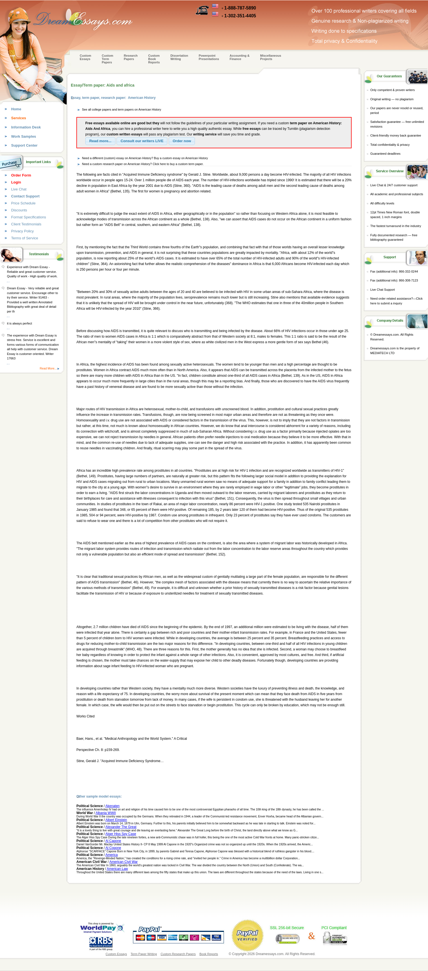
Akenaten (112, 806)
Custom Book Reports (154, 59)
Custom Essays (85, 57)
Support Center (24, 145)
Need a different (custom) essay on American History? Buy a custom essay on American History (145, 158)
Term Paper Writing (144, 954)
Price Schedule (23, 203)
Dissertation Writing (179, 57)
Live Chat (18, 189)
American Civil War (123, 862)
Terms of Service (24, 238)
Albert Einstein (116, 820)
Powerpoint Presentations (209, 57)
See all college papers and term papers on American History (121, 109)
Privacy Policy (22, 231)
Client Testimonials (26, 224)
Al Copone (113, 848)
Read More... (48, 368)
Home (16, 109)
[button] (100, 141)
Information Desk (26, 127)
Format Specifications (28, 217)
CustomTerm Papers (107, 59)
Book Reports (208, 954)
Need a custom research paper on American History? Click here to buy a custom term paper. (143, 164)
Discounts (19, 210)
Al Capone (113, 841)
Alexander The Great (120, 827)
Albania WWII (106, 813)
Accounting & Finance (240, 57)
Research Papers (131, 57)
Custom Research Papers (178, 954)
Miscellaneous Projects (270, 57)
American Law (117, 869)
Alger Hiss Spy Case (120, 834)
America (111, 855)
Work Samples (23, 136)
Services (18, 118)
